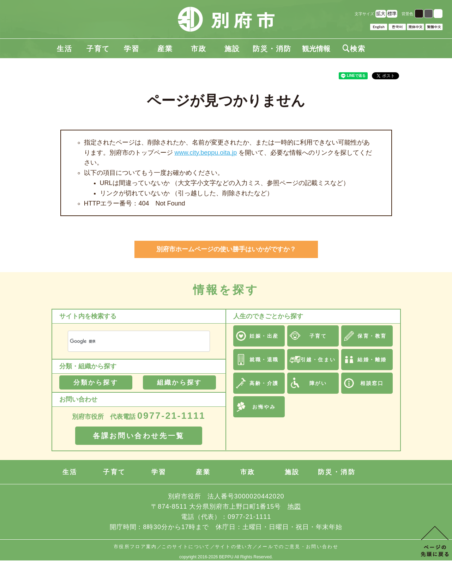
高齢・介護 (264, 383)
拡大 (380, 13)
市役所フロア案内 (135, 546)
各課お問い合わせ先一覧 (139, 436)
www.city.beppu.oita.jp (206, 152)
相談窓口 (372, 383)
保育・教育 (372, 336)
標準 (392, 13)
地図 (294, 506)
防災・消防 (272, 49)
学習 (131, 49)
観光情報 (316, 49)
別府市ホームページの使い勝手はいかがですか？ (226, 249)
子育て (98, 49)
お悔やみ (264, 407)
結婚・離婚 (372, 359)
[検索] (130, 341)
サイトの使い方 (234, 546)
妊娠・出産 (264, 336)
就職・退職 (264, 359)
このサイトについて (186, 546)
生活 (64, 49)
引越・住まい (318, 359)
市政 (198, 49)
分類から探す (95, 382)
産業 (165, 49)
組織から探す (179, 382)
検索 (354, 49)
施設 (232, 49)
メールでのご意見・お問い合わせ (297, 546)
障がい (318, 383)
